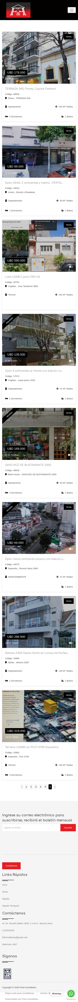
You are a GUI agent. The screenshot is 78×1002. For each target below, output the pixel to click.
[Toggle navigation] (72, 10)
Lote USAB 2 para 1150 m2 (22, 276)
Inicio (4, 885)
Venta (5, 892)
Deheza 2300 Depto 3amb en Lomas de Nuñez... (37, 653)
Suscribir (68, 827)
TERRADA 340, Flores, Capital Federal (30, 88)
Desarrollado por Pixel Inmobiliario (21, 999)
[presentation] (24, 837)
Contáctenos (11, 866)
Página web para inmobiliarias (19, 993)
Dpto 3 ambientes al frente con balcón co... (34, 370)
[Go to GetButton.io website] (71, 999)
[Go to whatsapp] (71, 993)
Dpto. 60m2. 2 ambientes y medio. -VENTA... (34, 182)
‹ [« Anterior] (21, 787)
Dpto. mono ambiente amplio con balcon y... (35, 559)
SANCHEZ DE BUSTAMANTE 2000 (28, 465)
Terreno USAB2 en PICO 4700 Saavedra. (32, 747)
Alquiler (5, 899)
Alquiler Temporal (10, 905)
